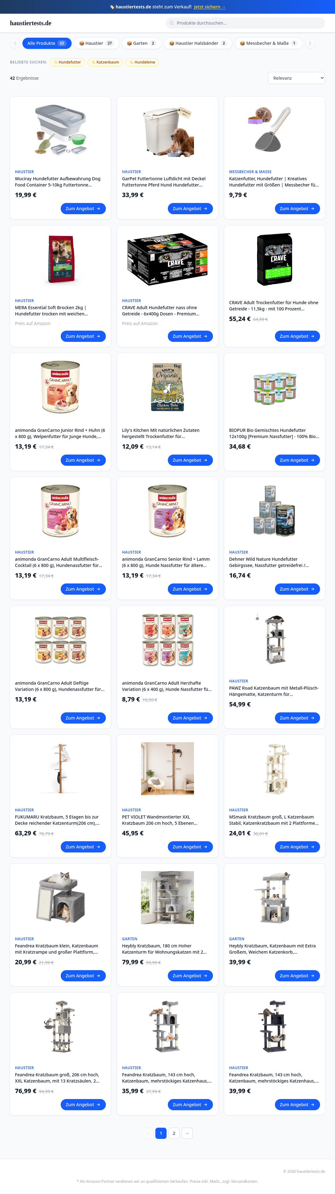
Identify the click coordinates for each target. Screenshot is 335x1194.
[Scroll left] (15, 43)
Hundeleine (142, 62)
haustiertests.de (30, 23)
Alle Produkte (47, 43)
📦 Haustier (97, 43)
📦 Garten (142, 43)
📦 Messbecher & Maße (269, 43)
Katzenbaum (105, 62)
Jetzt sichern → (210, 7)
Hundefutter (67, 62)
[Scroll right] (310, 43)
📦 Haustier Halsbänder (198, 43)
